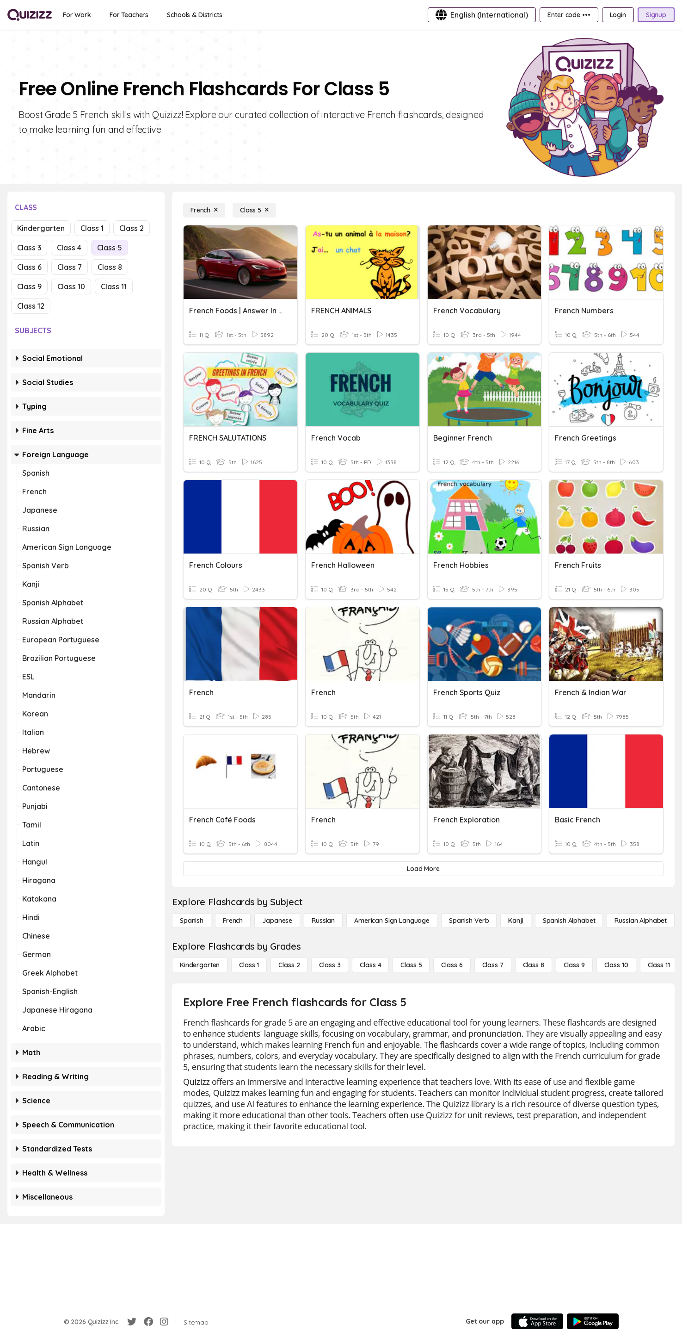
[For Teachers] (129, 14)
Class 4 (69, 247)
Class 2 (131, 228)
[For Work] (76, 14)
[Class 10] (616, 965)
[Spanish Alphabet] (569, 920)
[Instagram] (164, 1321)
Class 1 (92, 228)
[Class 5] (254, 210)
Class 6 (29, 267)
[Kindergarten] (199, 965)
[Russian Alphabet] (641, 920)
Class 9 (29, 286)
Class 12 (30, 306)
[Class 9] (574, 965)
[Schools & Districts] (194, 14)
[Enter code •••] (569, 14)
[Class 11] (659, 965)
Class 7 (69, 267)
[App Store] (537, 1321)
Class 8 (110, 267)
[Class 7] (492, 965)
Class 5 (109, 247)
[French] (204, 210)
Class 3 (29, 247)
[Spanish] (191, 920)
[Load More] (423, 868)
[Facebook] (148, 1321)
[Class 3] (329, 965)
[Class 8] (533, 965)
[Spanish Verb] (469, 920)
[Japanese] (277, 920)
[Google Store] (593, 1321)
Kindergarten (41, 228)
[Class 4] (370, 965)
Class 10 (71, 286)
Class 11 (114, 286)
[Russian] (323, 920)
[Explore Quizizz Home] (29, 15)
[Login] (618, 14)
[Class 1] (249, 965)
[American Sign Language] (391, 920)
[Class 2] (288, 965)
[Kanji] (515, 920)
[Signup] (656, 14)
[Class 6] (451, 965)
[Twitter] (131, 1321)
